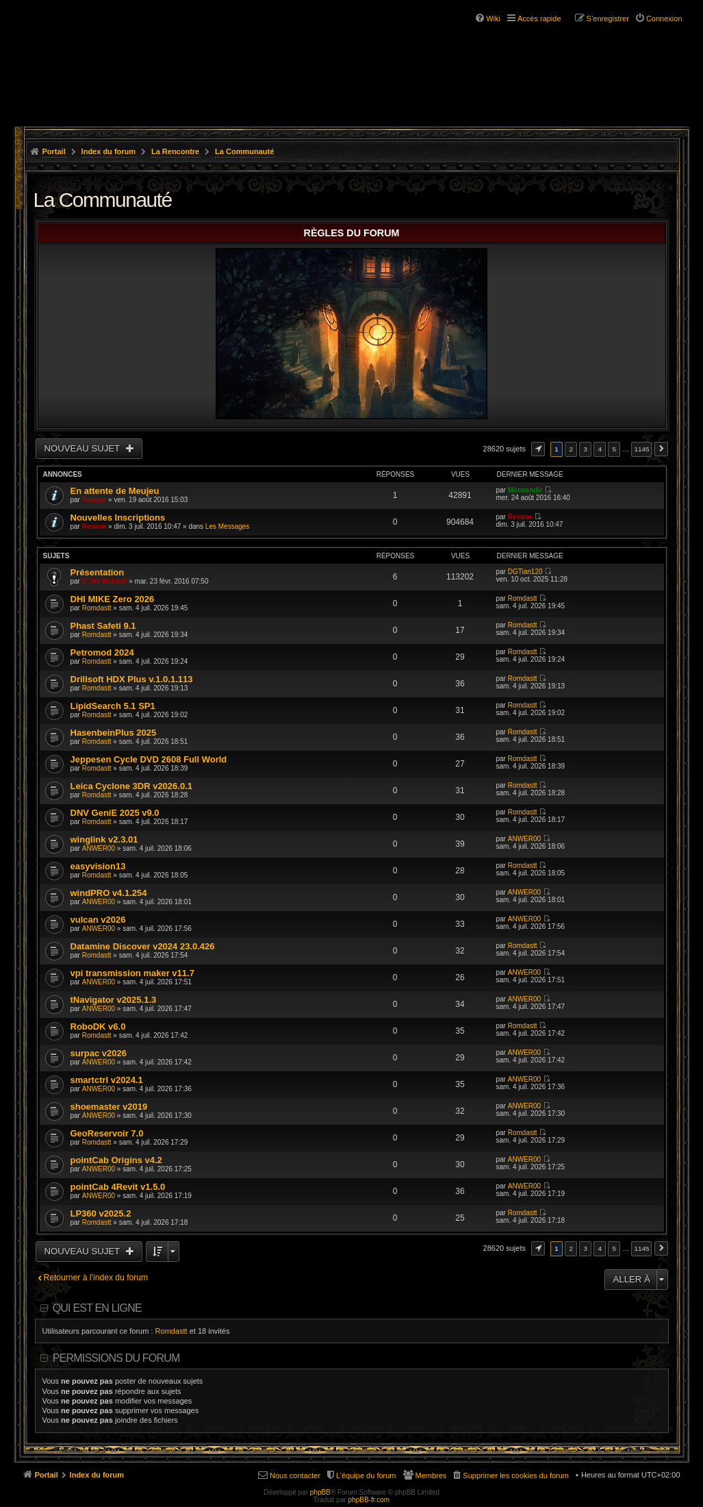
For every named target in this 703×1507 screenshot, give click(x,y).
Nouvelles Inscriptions (118, 517)
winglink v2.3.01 (104, 839)
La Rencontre (175, 151)
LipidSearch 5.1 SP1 (113, 706)
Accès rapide (539, 18)
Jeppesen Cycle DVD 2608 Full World (149, 759)
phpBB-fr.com (369, 1500)
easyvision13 (98, 866)
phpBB (320, 1492)
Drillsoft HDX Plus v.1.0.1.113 (132, 679)
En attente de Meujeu (115, 491)
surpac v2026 (99, 1053)
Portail (54, 151)
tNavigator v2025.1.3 (114, 1000)
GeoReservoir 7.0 (107, 1133)
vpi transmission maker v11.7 (132, 973)
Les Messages (227, 526)
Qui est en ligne (97, 1308)
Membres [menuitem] (431, 1475)
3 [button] (585, 449)
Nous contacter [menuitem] (295, 1475)
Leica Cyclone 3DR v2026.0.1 (132, 786)
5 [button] (615, 449)
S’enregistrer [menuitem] (608, 18)
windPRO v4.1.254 (109, 893)
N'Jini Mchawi (104, 581)
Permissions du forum (116, 1358)
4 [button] (600, 449)
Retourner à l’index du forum (96, 1277)
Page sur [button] (538, 449)
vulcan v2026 (98, 919)
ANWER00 (98, 848)
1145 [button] (641, 449)
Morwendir (525, 490)
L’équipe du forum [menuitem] (366, 1475)
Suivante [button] (661, 449)
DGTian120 (525, 571)
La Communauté (244, 151)
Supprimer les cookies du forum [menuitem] (516, 1475)
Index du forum (108, 151)
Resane (94, 499)
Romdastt (97, 608)
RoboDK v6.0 (98, 1026)
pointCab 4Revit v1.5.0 (118, 1187)
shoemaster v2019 (109, 1106)
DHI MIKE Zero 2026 (113, 599)
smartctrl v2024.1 (107, 1080)
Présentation (98, 572)
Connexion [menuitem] (664, 18)
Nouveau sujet (83, 448)
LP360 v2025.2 (101, 1213)
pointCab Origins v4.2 (116, 1160)
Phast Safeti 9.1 (103, 626)
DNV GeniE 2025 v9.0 (115, 813)
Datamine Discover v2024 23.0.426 (143, 946)
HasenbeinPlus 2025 (114, 732)
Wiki (493, 18)
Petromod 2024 (102, 652)
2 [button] (571, 449)
